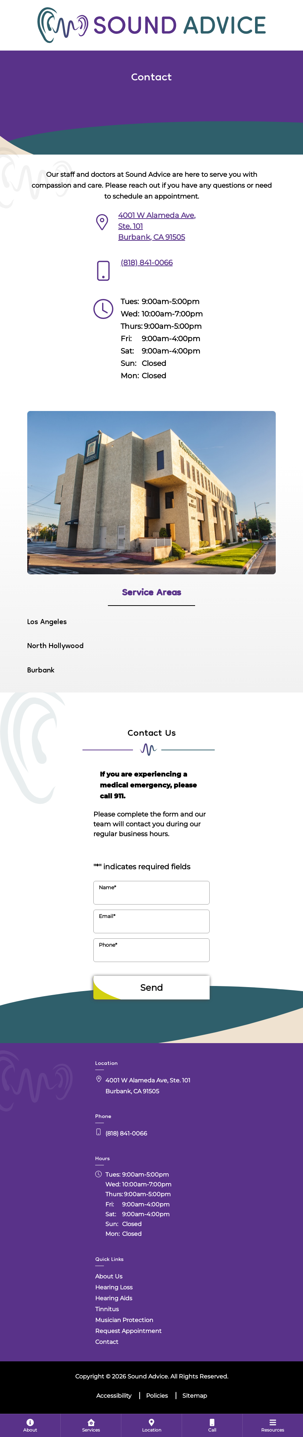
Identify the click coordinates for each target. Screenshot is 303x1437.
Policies (157, 1395)
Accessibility (114, 1395)
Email (107, 916)
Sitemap (194, 1395)
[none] (30, 1425)
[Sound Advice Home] (151, 24)
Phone (108, 945)
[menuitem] (30, 1425)
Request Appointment (128, 1331)
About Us (108, 1276)
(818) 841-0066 (147, 262)
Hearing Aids (113, 1298)
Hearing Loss (114, 1287)
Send (151, 987)
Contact (106, 1341)
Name (107, 887)
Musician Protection (124, 1320)
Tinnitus (107, 1309)
